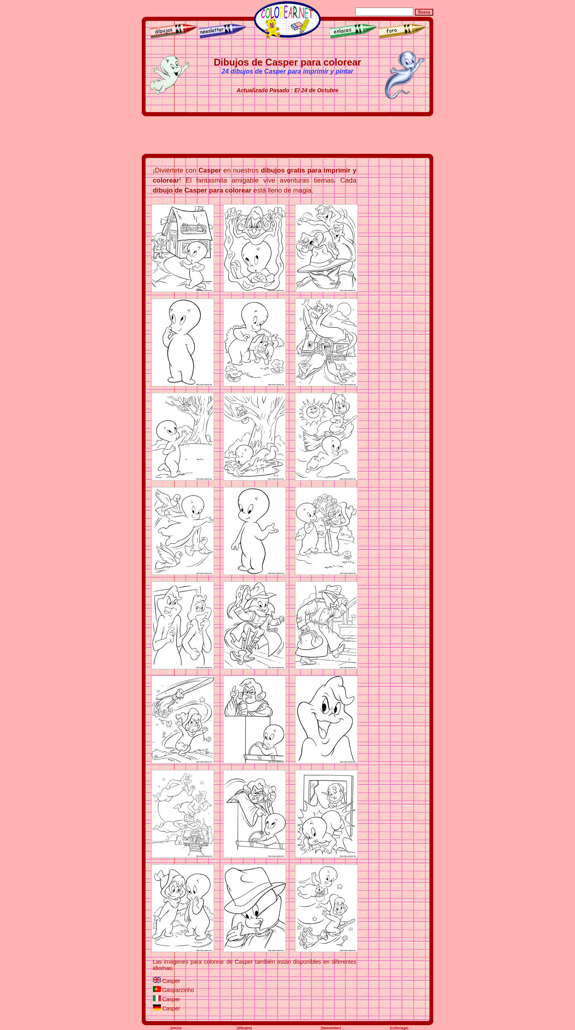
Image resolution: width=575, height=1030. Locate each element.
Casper (171, 981)
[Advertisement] (287, 135)
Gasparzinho (178, 990)
